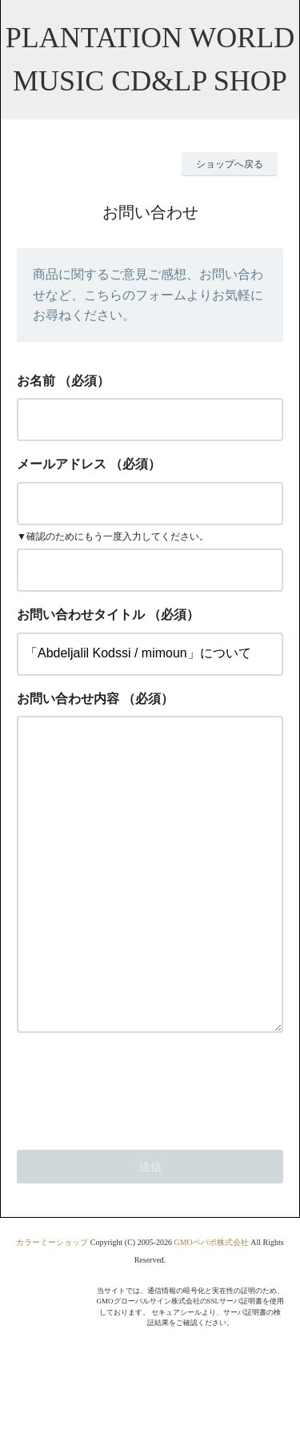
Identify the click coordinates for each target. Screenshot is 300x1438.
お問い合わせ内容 (68, 698)
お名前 (36, 381)
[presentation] (138, 1150)
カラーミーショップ (52, 1306)
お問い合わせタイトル (81, 614)
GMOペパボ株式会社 (211, 1306)
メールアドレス (61, 464)
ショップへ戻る (229, 164)
